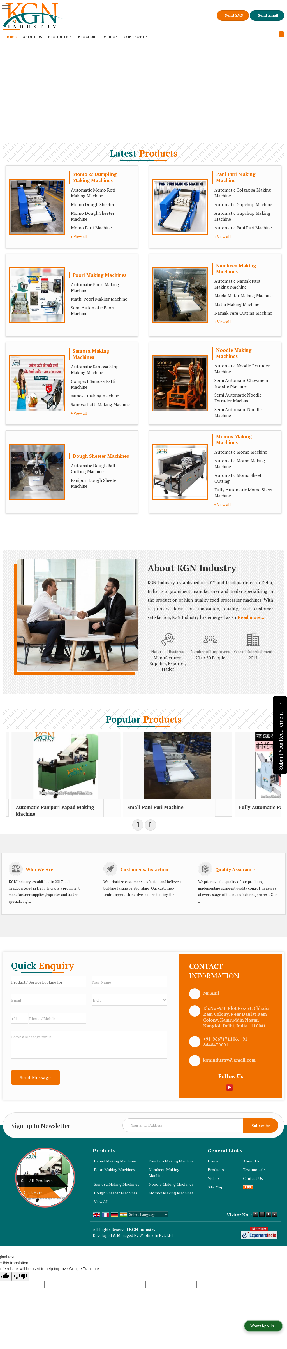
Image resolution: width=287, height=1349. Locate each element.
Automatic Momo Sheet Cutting (237, 478)
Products (60, 36)
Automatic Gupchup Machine (243, 204)
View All (101, 1214)
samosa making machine (95, 395)
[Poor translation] (20, 1289)
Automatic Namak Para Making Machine (237, 284)
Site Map (215, 1200)
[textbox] (48, 994)
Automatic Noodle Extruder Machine (242, 368)
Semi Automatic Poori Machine (92, 310)
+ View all (78, 236)
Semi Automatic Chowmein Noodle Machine (241, 383)
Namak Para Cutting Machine (243, 313)
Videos (110, 36)
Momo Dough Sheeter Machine (92, 216)
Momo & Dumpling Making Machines (95, 177)
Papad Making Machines (115, 1174)
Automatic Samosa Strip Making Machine (95, 369)
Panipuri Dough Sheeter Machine (94, 483)
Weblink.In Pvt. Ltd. (156, 1248)
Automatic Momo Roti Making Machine (93, 193)
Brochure (88, 36)
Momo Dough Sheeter (92, 204)
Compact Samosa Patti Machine (93, 384)
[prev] (138, 838)
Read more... (251, 617)
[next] (150, 838)
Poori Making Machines (99, 275)
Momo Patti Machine (91, 227)
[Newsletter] (200, 1138)
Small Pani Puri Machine (166, 810)
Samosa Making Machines (91, 354)
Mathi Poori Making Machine (99, 299)
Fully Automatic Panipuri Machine (239, 810)
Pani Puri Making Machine (235, 177)
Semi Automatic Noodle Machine (238, 412)
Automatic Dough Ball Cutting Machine (93, 468)
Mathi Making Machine (236, 304)
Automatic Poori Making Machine (95, 287)
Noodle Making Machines (233, 353)
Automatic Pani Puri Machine (243, 227)
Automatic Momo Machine (240, 452)
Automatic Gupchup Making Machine (242, 216)
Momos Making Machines (234, 439)
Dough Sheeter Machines (101, 456)
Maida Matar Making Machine (243, 295)
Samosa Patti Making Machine (100, 404)
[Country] (129, 1013)
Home (11, 36)
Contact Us (136, 36)
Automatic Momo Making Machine (239, 463)
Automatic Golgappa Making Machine (242, 193)
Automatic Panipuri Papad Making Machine (98, 814)
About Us (32, 36)
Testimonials (254, 1182)
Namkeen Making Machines (236, 269)
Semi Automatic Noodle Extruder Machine (238, 398)
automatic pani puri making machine (27, 814)
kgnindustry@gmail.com (229, 1073)
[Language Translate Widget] (148, 1228)
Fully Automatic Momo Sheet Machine (243, 492)
